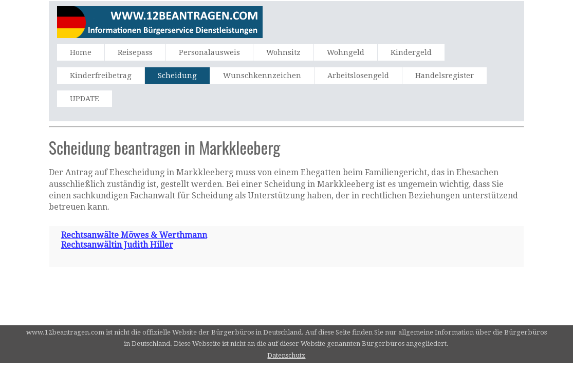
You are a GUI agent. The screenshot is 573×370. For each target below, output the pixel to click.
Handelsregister (444, 75)
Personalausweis (209, 52)
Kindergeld (411, 52)
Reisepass (135, 52)
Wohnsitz (283, 52)
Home (80, 52)
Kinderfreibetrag (101, 75)
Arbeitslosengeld (358, 75)
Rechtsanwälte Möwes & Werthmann (134, 235)
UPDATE (84, 99)
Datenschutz (286, 355)
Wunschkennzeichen (262, 75)
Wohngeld (345, 52)
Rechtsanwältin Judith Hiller (117, 245)
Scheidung (177, 75)
